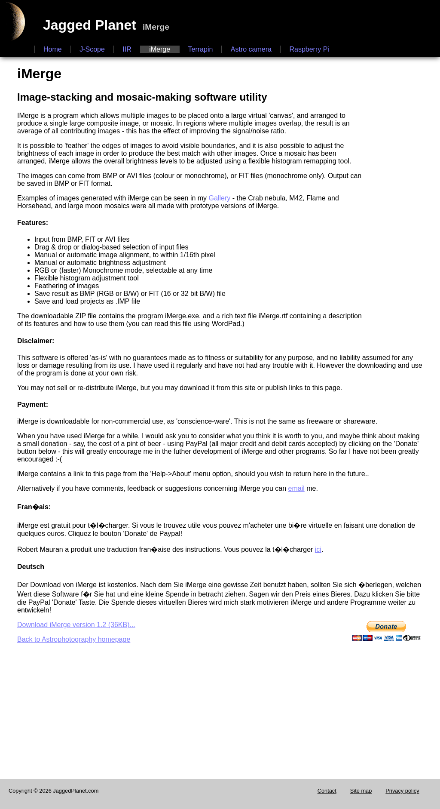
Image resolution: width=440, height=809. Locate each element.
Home (52, 49)
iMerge (159, 49)
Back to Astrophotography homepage (73, 639)
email (296, 488)
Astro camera (251, 49)
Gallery (220, 198)
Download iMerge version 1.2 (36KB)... (76, 624)
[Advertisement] (405, 192)
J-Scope (92, 49)
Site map (361, 790)
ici (318, 549)
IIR (126, 49)
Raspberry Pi (309, 49)
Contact (327, 790)
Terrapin (200, 49)
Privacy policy (402, 790)
